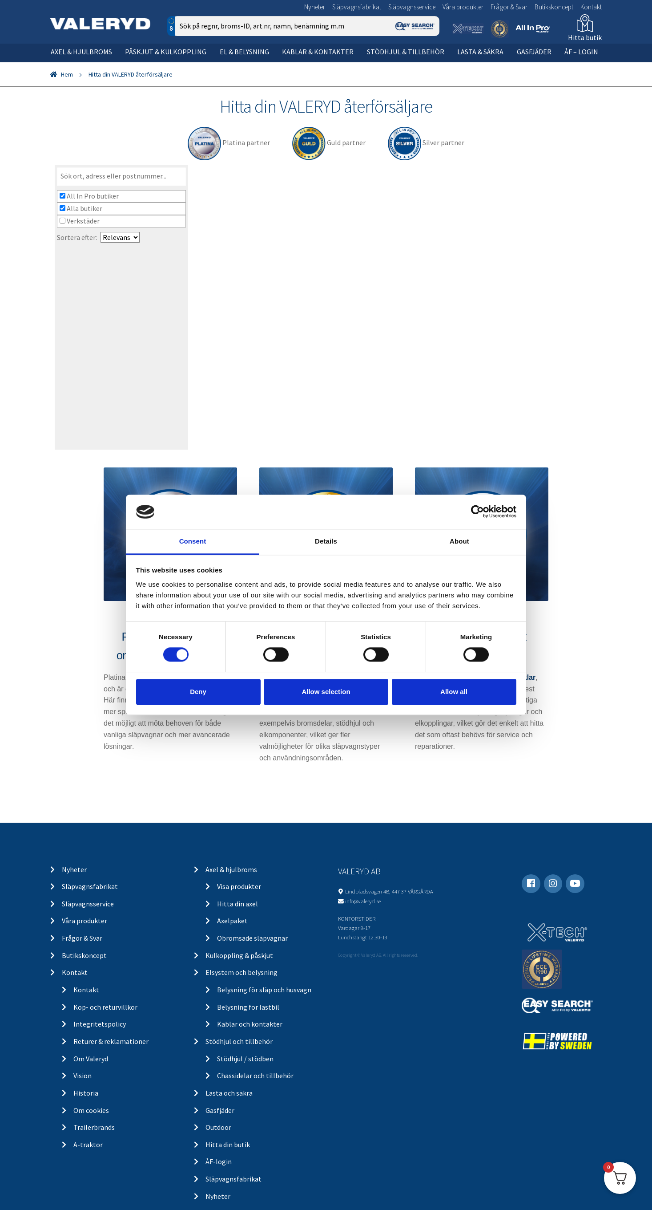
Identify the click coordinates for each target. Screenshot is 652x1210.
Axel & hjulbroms (81, 51)
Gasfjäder (534, 51)
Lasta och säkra (229, 1092)
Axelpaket (232, 920)
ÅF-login (218, 1161)
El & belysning (244, 51)
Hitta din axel (237, 903)
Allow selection (326, 691)
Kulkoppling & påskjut (239, 955)
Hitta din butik (227, 1144)
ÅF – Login (581, 51)
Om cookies (91, 1110)
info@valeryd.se (363, 901)
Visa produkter (239, 886)
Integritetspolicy (99, 1023)
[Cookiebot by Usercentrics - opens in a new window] (477, 512)
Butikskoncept (554, 7)
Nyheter (314, 7)
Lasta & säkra (480, 51)
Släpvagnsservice (411, 7)
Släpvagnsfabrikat (356, 7)
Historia (85, 1092)
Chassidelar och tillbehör (255, 1075)
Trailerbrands (94, 1127)
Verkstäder (80, 220)
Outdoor (218, 1127)
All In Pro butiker (89, 195)
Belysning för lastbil (248, 1007)
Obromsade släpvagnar (252, 938)
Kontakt (591, 7)
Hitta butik (585, 37)
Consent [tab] (192, 541)
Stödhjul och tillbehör (239, 1041)
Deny (198, 691)
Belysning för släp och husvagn (264, 989)
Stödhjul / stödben (245, 1058)
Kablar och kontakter (249, 1023)
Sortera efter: (77, 237)
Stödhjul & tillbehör (405, 51)
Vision (82, 1075)
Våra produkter (463, 7)
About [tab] (459, 541)
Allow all (453, 691)
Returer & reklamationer (111, 1041)
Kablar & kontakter (318, 51)
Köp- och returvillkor (105, 1007)
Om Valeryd (90, 1058)
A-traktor (88, 1144)
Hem (67, 74)
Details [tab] (326, 541)
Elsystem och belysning (241, 972)
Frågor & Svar (509, 7)
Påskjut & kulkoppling (165, 51)
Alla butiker (81, 208)
